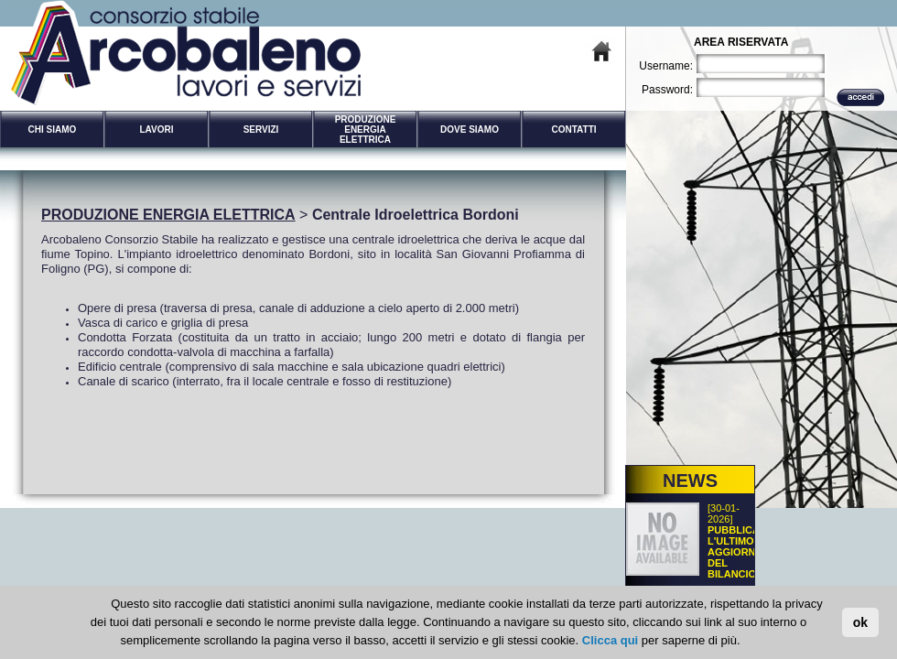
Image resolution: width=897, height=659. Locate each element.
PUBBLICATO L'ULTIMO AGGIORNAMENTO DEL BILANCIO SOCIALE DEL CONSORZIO (753, 568)
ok (860, 622)
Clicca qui (610, 640)
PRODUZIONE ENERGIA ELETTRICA (168, 214)
